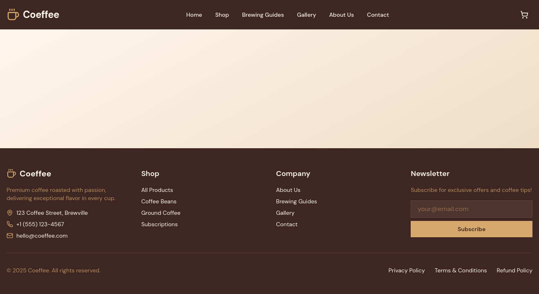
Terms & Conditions (461, 270)
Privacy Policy (407, 270)
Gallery (306, 14)
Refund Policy (514, 270)
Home (194, 14)
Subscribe (471, 229)
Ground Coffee (161, 212)
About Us (341, 14)
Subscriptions (159, 224)
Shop (222, 14)
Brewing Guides (263, 14)
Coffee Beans (159, 201)
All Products (157, 190)
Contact (378, 14)
